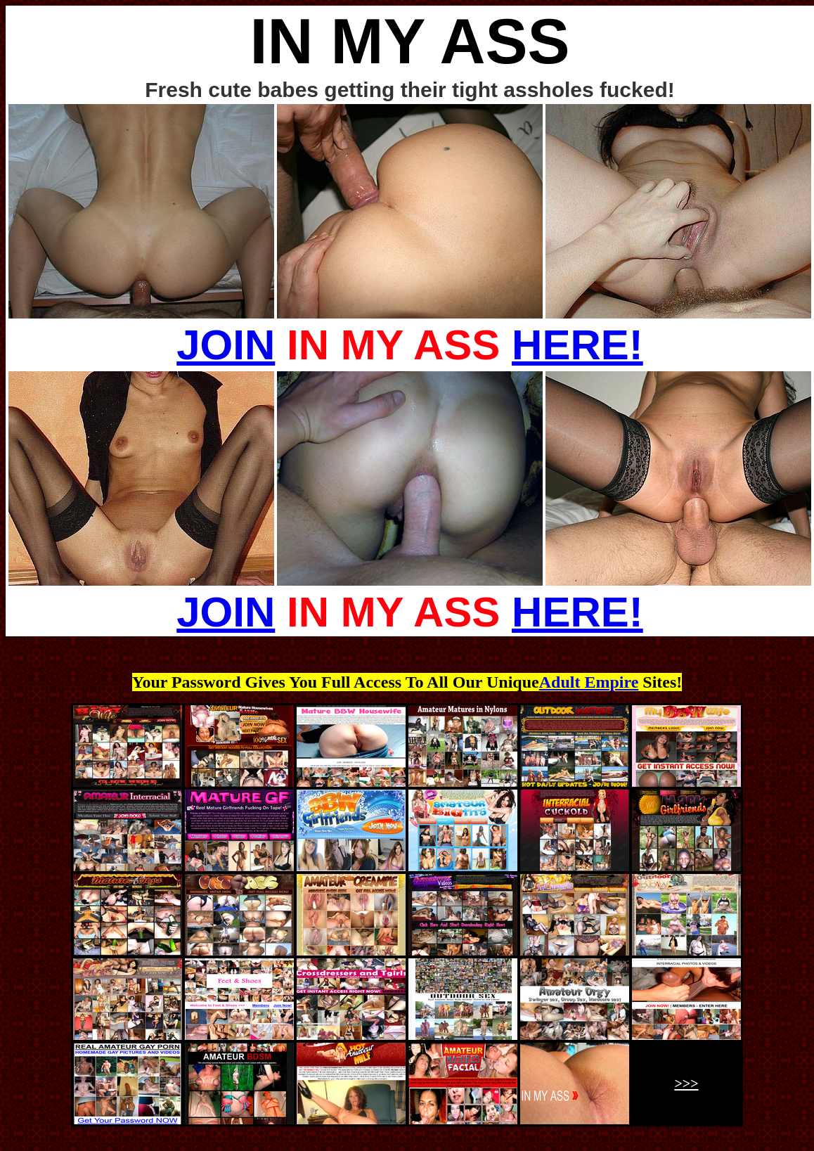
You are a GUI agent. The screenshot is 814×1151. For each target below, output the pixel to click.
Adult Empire (589, 682)
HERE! (577, 344)
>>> (686, 1083)
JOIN (225, 344)
